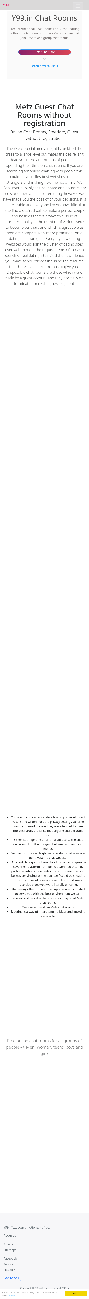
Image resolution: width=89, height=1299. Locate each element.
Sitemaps (10, 1250)
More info (12, 1296)
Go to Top (12, 1278)
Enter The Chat (44, 52)
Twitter (8, 1264)
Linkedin (9, 1270)
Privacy (8, 1244)
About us (10, 1235)
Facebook (10, 1258)
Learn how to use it (44, 66)
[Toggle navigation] (78, 6)
